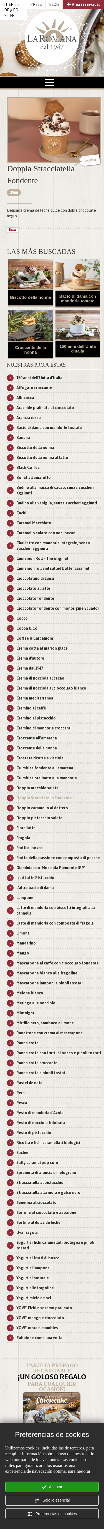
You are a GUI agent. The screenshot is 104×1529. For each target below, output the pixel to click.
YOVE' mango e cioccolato (40, 1318)
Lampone (24, 897)
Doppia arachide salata (37, 788)
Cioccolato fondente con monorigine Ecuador (57, 608)
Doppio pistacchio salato (39, 818)
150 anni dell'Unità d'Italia (77, 348)
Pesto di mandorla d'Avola (40, 1113)
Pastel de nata (29, 1083)
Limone (23, 933)
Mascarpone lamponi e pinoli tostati (49, 983)
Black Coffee (28, 467)
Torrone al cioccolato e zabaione (46, 1212)
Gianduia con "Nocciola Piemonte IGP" (50, 868)
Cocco (22, 618)
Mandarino (26, 943)
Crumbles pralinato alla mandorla (46, 778)
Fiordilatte (25, 828)
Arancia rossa (28, 417)
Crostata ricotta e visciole (40, 758)
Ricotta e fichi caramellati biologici (48, 1142)
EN (11, 4)
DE (6, 10)
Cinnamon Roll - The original (42, 558)
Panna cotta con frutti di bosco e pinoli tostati (58, 1053)
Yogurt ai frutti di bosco (38, 1258)
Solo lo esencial (52, 1500)
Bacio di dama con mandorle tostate (77, 298)
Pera (20, 1093)
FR (12, 15)
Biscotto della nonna (30, 297)
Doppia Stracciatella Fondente (44, 798)
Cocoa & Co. (27, 628)
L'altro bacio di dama (35, 887)
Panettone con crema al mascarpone (49, 1033)
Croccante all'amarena (36, 738)
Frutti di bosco (29, 848)
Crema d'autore (30, 658)
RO (15, 10)
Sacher (22, 1152)
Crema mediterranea (34, 698)
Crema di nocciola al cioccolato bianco (51, 688)
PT (6, 15)
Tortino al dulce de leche (38, 1222)
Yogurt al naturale (32, 1278)
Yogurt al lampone (33, 1268)
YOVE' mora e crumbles (37, 1328)
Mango (22, 953)
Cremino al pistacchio (36, 718)
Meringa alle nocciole (35, 1003)
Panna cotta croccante (36, 1063)
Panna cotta (27, 1043)
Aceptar (52, 1487)
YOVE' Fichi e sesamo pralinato (44, 1308)
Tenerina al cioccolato (36, 1202)
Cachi (21, 513)
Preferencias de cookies (52, 1514)
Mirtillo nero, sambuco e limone (45, 1023)
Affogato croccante (34, 388)
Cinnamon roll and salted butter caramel (52, 568)
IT (6, 4)
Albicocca (25, 397)
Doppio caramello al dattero (42, 808)
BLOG (54, 4)
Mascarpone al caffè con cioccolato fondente (57, 963)
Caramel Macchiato (33, 523)
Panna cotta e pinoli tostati (41, 1073)
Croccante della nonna (30, 349)
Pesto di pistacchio (33, 1132)
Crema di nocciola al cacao (40, 678)
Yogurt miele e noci (33, 1298)
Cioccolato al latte (33, 588)
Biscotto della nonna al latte (42, 457)
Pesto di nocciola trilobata (40, 1122)
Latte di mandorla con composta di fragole (55, 923)
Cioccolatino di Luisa (35, 578)
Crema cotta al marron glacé (42, 648)
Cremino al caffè (31, 708)
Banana (23, 437)
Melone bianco (29, 993)
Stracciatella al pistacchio (40, 1182)
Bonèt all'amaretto (33, 477)
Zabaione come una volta (39, 1338)
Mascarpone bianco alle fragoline (46, 973)
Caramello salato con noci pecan (45, 533)
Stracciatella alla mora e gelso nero (48, 1192)
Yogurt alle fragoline (35, 1288)
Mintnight (25, 1013)
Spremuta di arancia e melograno (46, 1172)
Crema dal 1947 (29, 668)
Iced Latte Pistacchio (35, 877)
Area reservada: (83, 4)
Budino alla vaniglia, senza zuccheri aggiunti (56, 503)
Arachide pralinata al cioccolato (45, 407)
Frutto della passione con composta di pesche (58, 858)
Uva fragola (27, 1232)
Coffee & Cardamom (34, 638)
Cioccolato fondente (35, 598)
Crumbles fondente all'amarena (44, 768)
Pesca (21, 1103)
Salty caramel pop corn (37, 1162)
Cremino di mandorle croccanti (44, 728)
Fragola (23, 838)
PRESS (36, 4)
